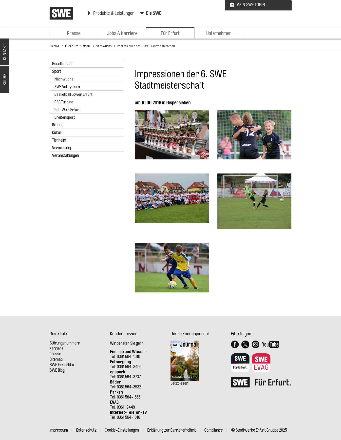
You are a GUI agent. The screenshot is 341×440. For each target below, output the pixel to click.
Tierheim (59, 140)
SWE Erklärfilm (62, 364)
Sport (86, 46)
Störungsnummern (65, 343)
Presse (73, 33)
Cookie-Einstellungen (122, 430)
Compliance (213, 430)
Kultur (57, 132)
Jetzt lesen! (179, 383)
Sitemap (56, 359)
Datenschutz (86, 430)
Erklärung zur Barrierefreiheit (171, 430)
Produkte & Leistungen (113, 13)
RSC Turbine (64, 102)
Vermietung (61, 147)
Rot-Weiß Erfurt (67, 109)
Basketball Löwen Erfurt (74, 94)
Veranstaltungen (65, 155)
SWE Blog (57, 370)
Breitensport (65, 117)
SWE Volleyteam (67, 86)
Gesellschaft (62, 63)
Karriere (56, 348)
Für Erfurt (170, 33)
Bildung (57, 124)
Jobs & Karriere (122, 33)
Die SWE (153, 13)
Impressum (59, 430)
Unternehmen (218, 33)
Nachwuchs (104, 46)
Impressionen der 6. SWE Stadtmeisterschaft (146, 46)
